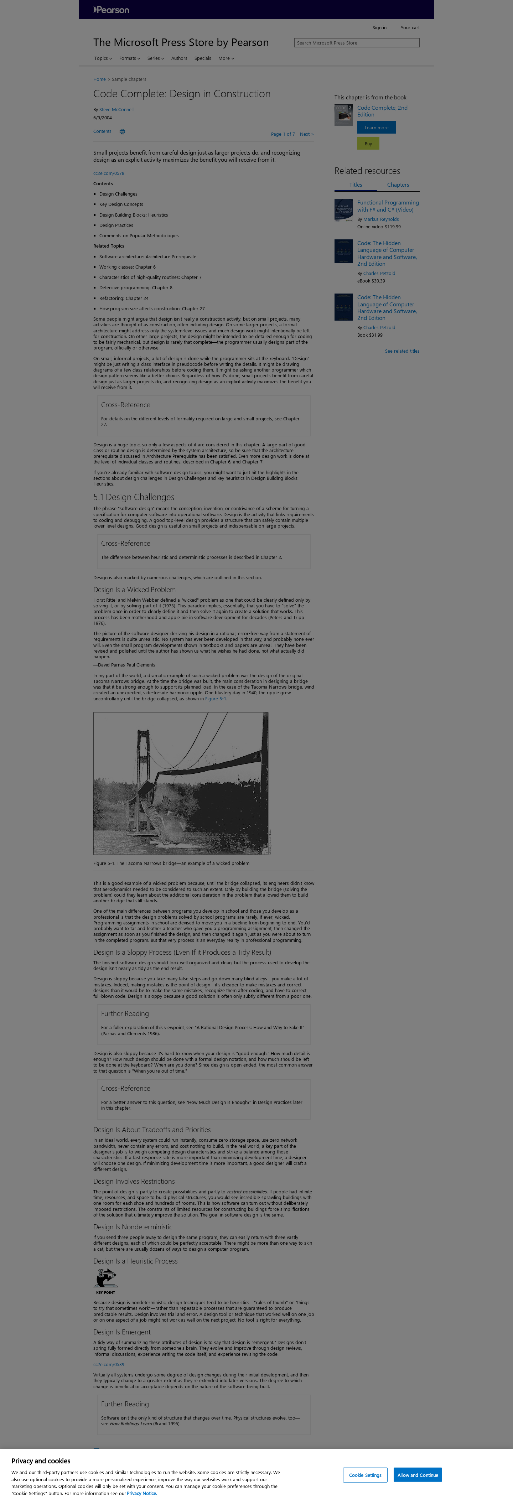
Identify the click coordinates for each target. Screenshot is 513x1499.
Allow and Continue (418, 1479)
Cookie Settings (365, 1479)
